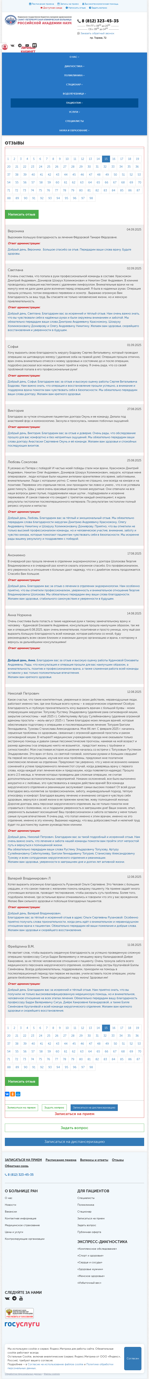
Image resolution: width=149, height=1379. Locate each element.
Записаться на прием (74, 1113)
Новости (10, 1205)
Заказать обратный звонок (97, 33)
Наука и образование (74, 130)
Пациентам (74, 103)
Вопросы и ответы (94, 1160)
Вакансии (11, 1211)
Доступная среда (52, 8)
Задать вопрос (99, 8)
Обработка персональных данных (23, 1374)
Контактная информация (20, 1218)
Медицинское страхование (22, 1225)
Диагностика (75, 66)
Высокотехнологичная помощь (101, 4)
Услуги (74, 112)
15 (106, 159)
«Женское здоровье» (91, 1276)
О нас (74, 57)
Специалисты (74, 121)
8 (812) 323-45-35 (21, 1175)
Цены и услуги (14, 1232)
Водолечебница (74, 93)
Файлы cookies (52, 1374)
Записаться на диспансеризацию (74, 1142)
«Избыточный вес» (89, 1283)
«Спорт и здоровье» (90, 1255)
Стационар (74, 84)
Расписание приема (43, 4)
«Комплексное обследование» (97, 1249)
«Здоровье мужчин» (90, 1269)
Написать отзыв (77, 8)
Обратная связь (17, 1166)
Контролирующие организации (24, 1239)
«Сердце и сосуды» (89, 1262)
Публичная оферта (89, 1232)
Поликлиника (74, 75)
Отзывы (118, 1160)
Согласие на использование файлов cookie (55, 1364)
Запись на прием (69, 4)
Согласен (133, 1358)
